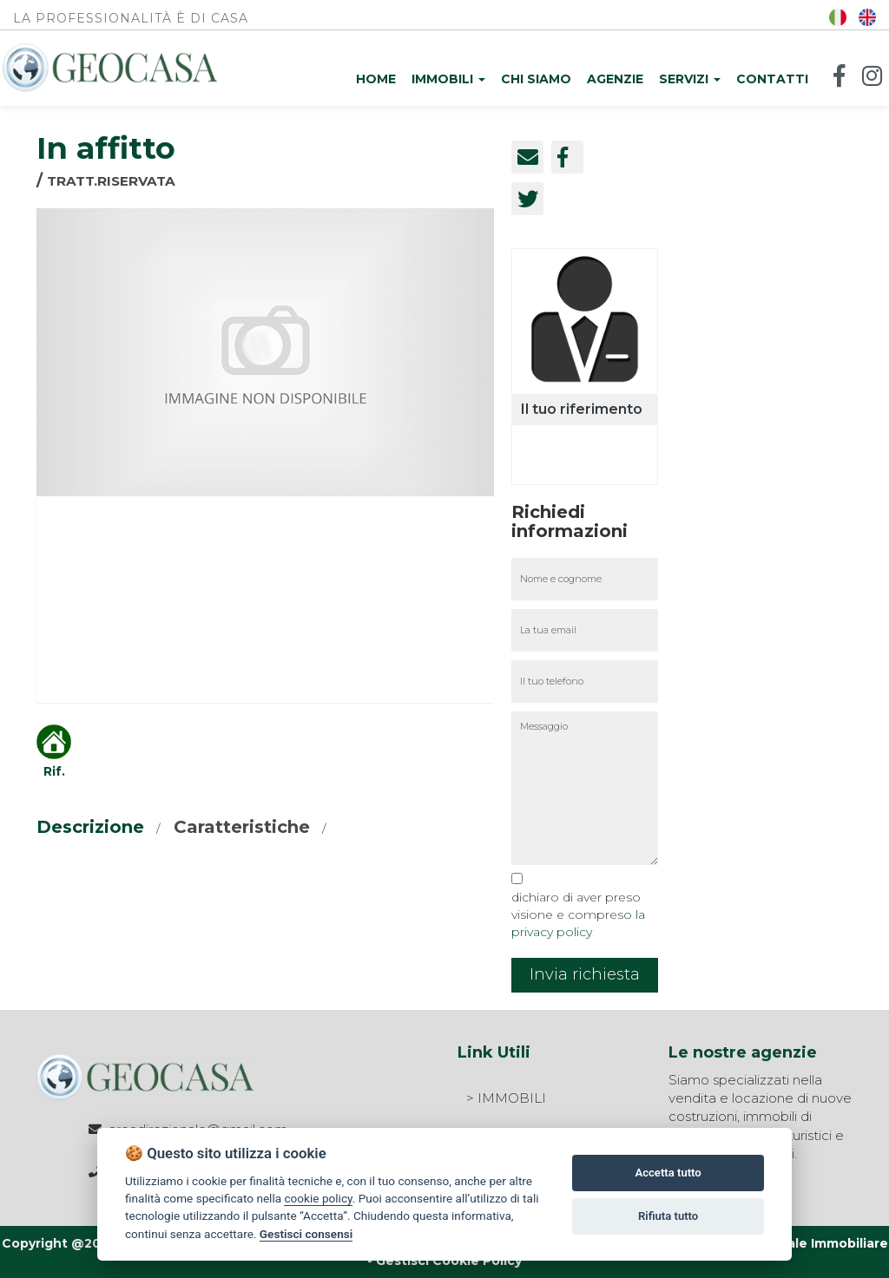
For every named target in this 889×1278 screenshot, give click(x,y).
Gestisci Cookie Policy (449, 1260)
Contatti (772, 79)
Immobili (448, 79)
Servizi (690, 79)
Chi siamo (536, 79)
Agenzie (615, 79)
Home (376, 79)
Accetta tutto (668, 1172)
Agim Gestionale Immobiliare (793, 1243)
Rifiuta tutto (668, 1215)
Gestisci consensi (306, 1234)
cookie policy (318, 1198)
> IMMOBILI (506, 1098)
